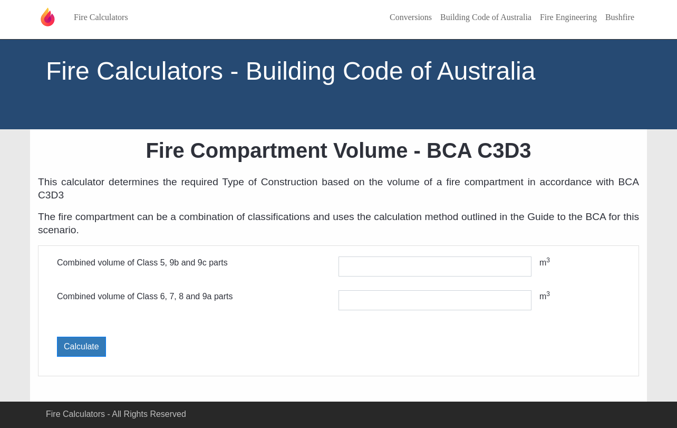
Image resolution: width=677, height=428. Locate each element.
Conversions (411, 17)
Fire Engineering (568, 17)
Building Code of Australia (485, 17)
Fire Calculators (101, 17)
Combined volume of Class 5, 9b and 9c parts (142, 262)
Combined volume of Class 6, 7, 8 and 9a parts (145, 296)
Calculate (81, 346)
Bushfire (619, 17)
